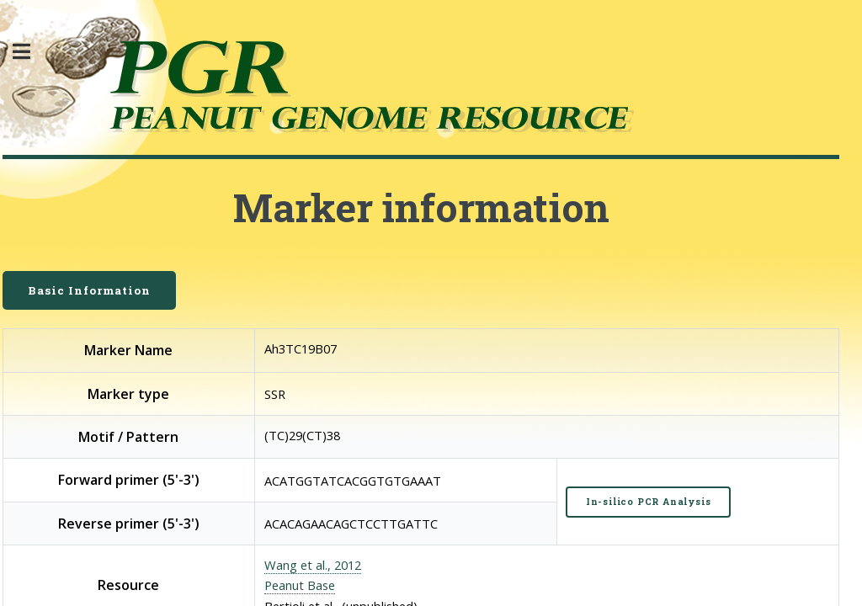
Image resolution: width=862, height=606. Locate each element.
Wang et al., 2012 (312, 564)
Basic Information (89, 290)
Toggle (30, 51)
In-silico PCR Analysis (648, 502)
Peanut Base (299, 585)
